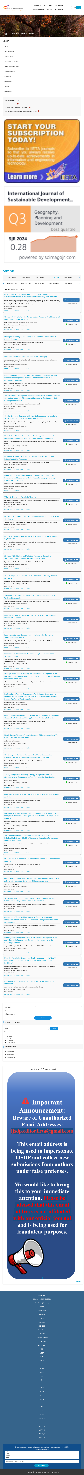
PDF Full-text (8, 311)
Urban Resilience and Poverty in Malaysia (20, 497)
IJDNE (42, 1399)
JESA (42, 1387)
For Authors (10, 1054)
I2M (42, 1380)
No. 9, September (54, 283)
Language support (42, 1337)
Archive (6, 86)
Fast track (42, 1334)
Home (6, 34)
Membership (42, 1310)
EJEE (42, 1372)
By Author (10, 1040)
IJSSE (42, 1395)
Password (7, 1011)
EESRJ (42, 1411)
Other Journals (11, 1042)
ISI (42, 1376)
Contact (42, 1322)
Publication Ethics (9, 71)
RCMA (42, 1391)
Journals (59, 5)
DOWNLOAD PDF (71, 300)
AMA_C (42, 1430)
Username (8, 1007)
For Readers (10, 1051)
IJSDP (23, 34)
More (78, 1281)
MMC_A (42, 1434)
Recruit (42, 1318)
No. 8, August (68, 283)
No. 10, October (40, 283)
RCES (42, 1415)
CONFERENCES (38, 10)
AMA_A (42, 1418)
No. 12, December (12, 283)
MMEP (42, 1360)
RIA (42, 1407)
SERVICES (41, 1326)
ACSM (42, 1368)
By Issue (9, 1036)
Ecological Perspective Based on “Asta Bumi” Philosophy (25, 356)
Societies (42, 1314)
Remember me (11, 1014)
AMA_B (42, 1426)
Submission (59, 10)
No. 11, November (26, 283)
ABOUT (42, 1307)
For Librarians (11, 1057)
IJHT (42, 1357)
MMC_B (42, 1438)
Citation (28, 311)
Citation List (7, 91)
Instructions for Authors (11, 61)
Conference (42, 1341)
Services (47, 5)
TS (42, 1349)
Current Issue (8, 81)
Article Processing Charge (11, 66)
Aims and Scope (9, 51)
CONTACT (42, 1295)
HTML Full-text (18, 311)
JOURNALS (42, 1345)
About (37, 5)
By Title (9, 1038)
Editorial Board (8, 56)
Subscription (42, 1330)
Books (49, 10)
